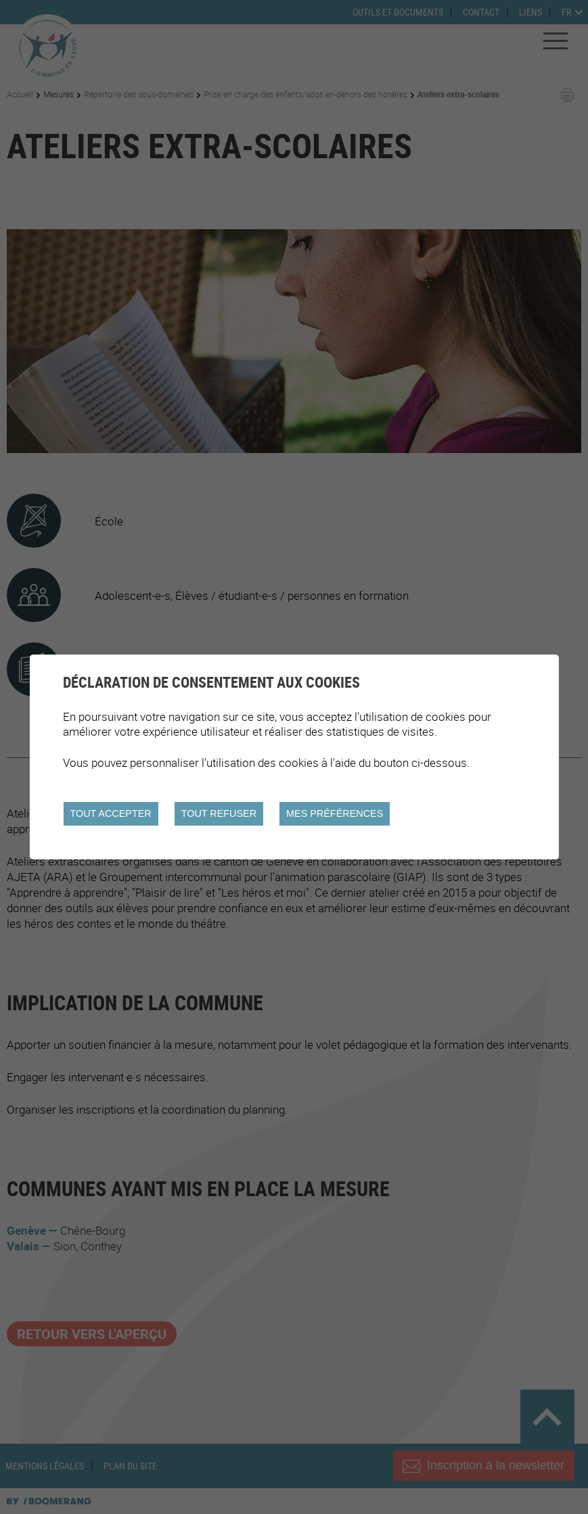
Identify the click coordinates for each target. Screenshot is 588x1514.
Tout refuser (218, 813)
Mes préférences (334, 813)
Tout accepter (110, 813)
